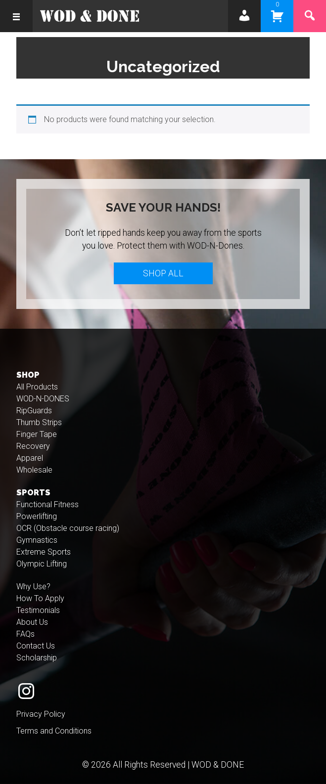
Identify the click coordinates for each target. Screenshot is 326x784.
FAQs (25, 634)
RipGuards (34, 410)
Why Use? (33, 586)
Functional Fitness (47, 504)
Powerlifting (36, 516)
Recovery (33, 446)
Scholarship (36, 657)
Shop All (163, 273)
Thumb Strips (39, 422)
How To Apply (40, 598)
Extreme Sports (43, 552)
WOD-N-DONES (42, 398)
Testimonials (38, 610)
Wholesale (34, 470)
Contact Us (35, 646)
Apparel (29, 458)
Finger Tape (36, 434)
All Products (37, 387)
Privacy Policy (40, 714)
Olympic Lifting (41, 563)
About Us (32, 622)
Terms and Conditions (54, 731)
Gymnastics (36, 540)
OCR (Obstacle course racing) (67, 528)
